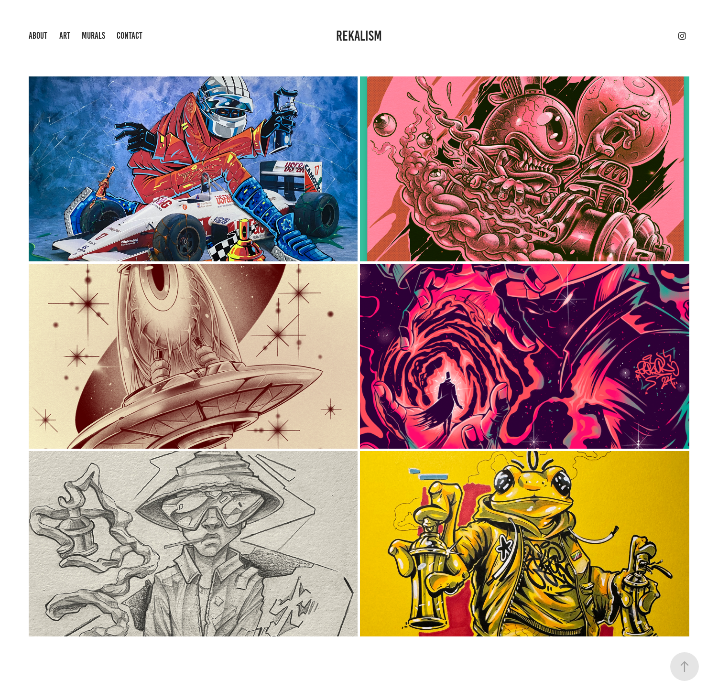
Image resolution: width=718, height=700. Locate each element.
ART (64, 36)
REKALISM (359, 35)
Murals (93, 36)
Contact (129, 36)
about (38, 36)
